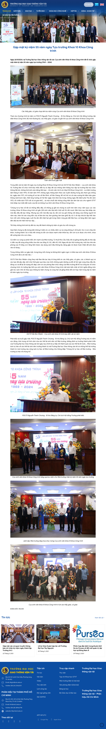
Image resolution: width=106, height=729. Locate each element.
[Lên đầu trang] (102, 725)
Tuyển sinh (41, 11)
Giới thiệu (18, 11)
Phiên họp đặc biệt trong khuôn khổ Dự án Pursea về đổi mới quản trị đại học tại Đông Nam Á (87, 648)
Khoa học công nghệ (58, 11)
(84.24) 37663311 (16, 685)
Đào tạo (29, 11)
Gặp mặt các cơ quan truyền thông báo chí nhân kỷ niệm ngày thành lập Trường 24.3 (17, 648)
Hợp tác (75, 11)
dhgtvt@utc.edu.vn (16, 682)
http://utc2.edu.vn (16, 711)
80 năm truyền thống (12, 15)
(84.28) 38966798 (16, 708)
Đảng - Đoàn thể (88, 11)
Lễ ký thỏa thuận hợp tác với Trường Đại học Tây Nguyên (52, 647)
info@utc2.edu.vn (15, 704)
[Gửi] (91, 4)
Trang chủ (7, 11)
